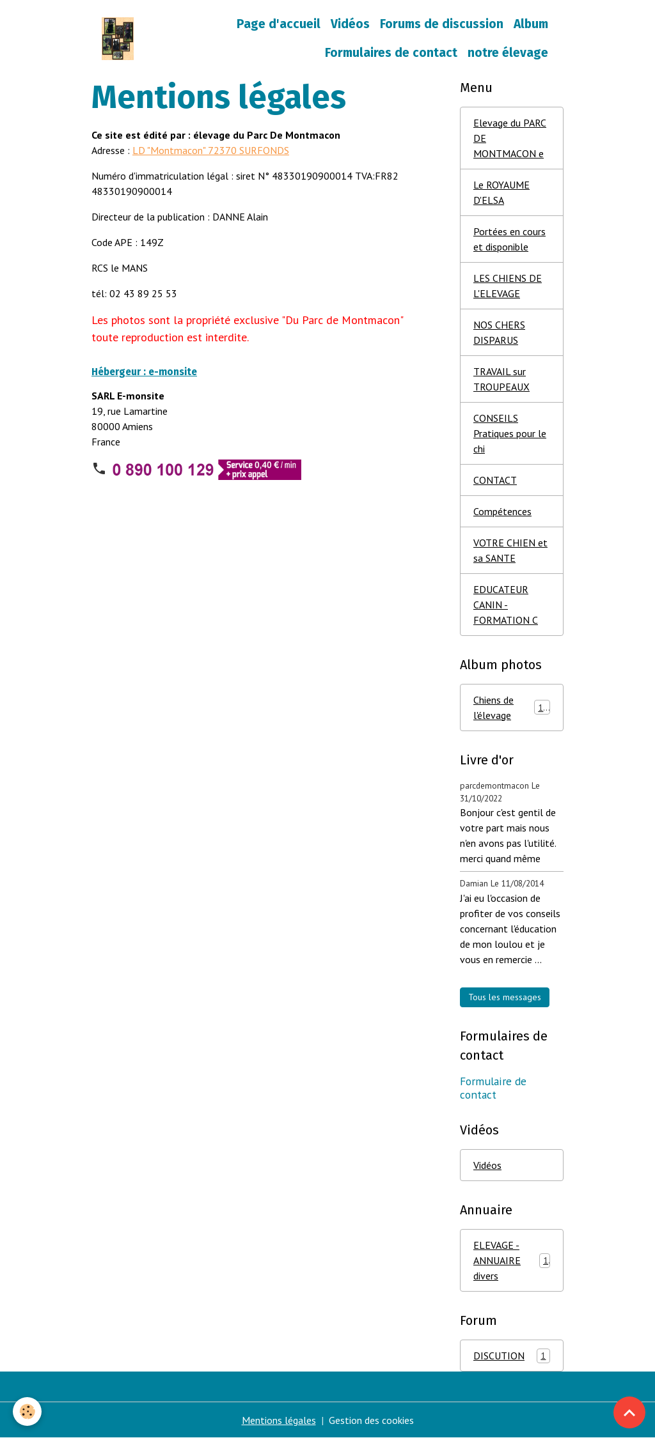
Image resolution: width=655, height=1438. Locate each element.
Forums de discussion (441, 24)
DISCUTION (511, 1356)
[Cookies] (27, 1411)
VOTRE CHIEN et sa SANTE (510, 550)
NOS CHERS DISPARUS (499, 332)
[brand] (118, 38)
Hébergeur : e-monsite (144, 372)
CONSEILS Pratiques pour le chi (509, 433)
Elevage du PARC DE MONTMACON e (509, 138)
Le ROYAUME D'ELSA (501, 192)
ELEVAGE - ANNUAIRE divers (511, 1260)
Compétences (502, 511)
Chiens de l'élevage (511, 707)
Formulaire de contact (493, 1088)
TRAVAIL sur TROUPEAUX (501, 379)
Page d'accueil (278, 24)
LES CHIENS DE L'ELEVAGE (507, 286)
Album (531, 24)
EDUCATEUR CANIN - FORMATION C (505, 604)
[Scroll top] (629, 1412)
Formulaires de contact (391, 52)
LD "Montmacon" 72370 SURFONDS (210, 150)
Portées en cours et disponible (509, 239)
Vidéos (350, 24)
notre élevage (508, 52)
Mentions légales (279, 1420)
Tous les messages (504, 997)
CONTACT (495, 480)
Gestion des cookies (371, 1420)
